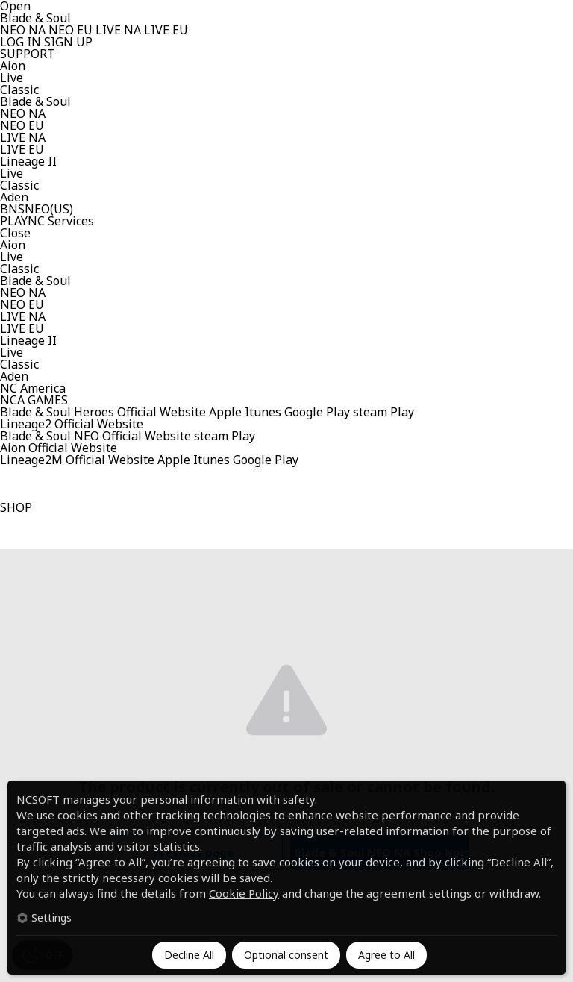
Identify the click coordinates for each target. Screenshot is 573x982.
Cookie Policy (244, 893)
